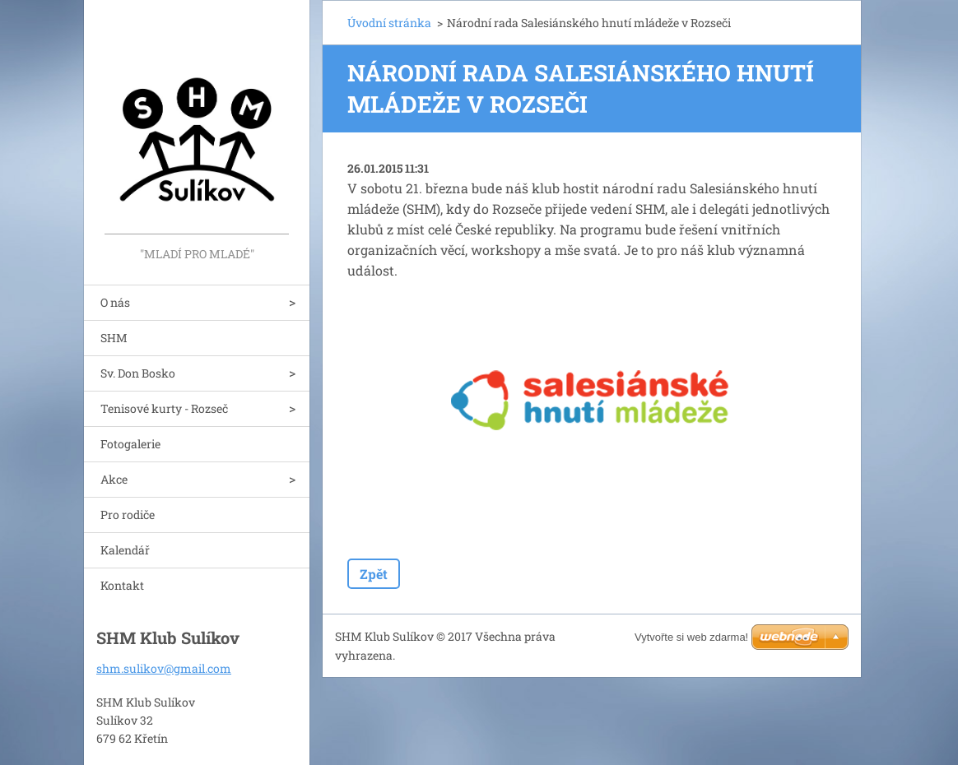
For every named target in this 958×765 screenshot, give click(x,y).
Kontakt (122, 585)
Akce (114, 479)
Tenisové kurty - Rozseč (164, 408)
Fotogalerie (130, 444)
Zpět (374, 573)
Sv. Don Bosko (137, 373)
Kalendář (125, 550)
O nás (115, 302)
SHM (114, 337)
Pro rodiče (127, 514)
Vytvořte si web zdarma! (691, 637)
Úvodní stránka (389, 22)
